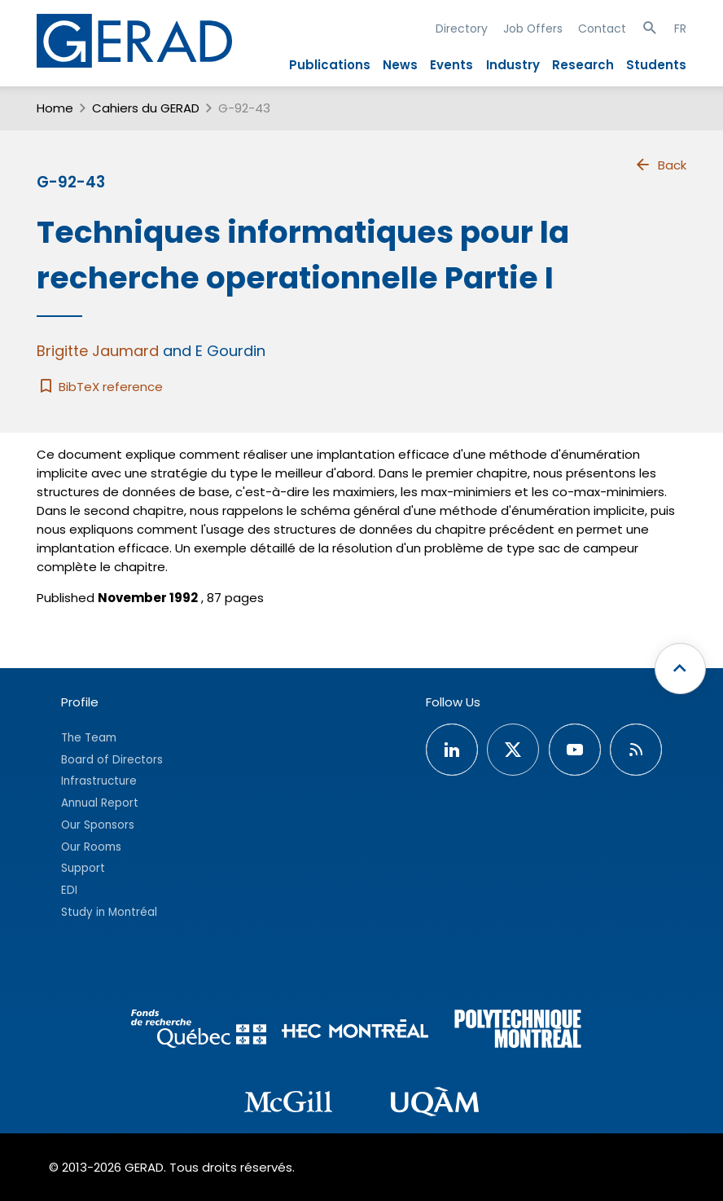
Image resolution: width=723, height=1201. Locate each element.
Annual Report (99, 803)
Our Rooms (91, 847)
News (400, 64)
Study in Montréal (109, 912)
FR (680, 28)
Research (583, 64)
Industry (513, 64)
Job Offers (533, 28)
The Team (88, 738)
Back (660, 164)
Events (451, 64)
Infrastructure (99, 781)
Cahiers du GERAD (145, 108)
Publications (329, 64)
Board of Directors (112, 760)
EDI (69, 890)
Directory (462, 28)
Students (656, 64)
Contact (602, 28)
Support (83, 868)
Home (55, 108)
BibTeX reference (100, 386)
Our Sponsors (97, 825)
